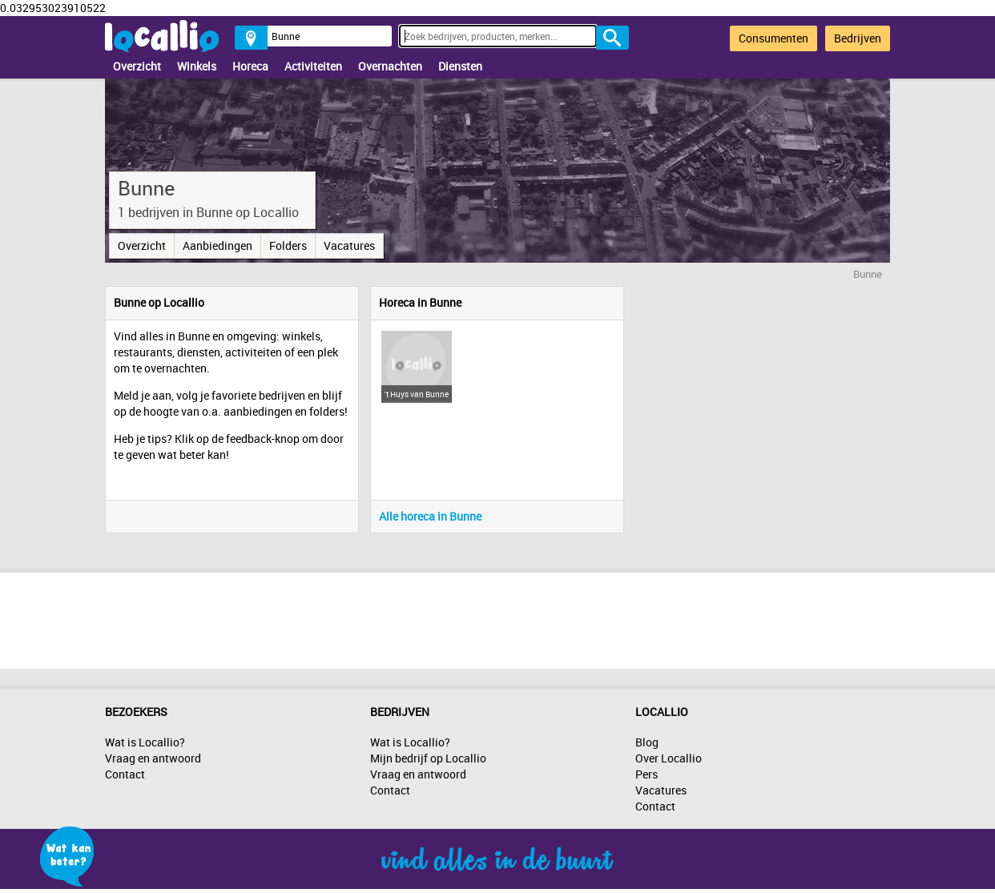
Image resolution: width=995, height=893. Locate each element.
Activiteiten (313, 66)
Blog (647, 742)
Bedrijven (857, 38)
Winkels (196, 66)
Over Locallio (668, 758)
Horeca (250, 66)
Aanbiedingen (217, 245)
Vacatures (349, 245)
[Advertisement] (497, 617)
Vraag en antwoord (153, 758)
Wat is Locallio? (145, 742)
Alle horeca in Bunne (430, 516)
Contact (125, 774)
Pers (646, 774)
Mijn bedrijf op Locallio (428, 758)
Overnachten (390, 66)
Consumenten (773, 38)
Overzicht (137, 66)
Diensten (460, 66)
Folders (288, 245)
